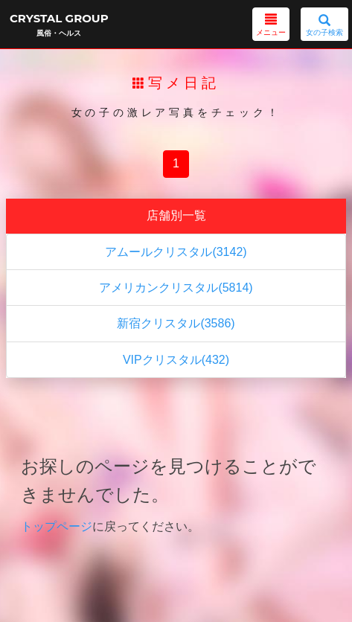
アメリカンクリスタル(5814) (175, 287)
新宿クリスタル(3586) (175, 323)
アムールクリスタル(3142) (175, 252)
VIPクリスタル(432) (176, 359)
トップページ (56, 526)
